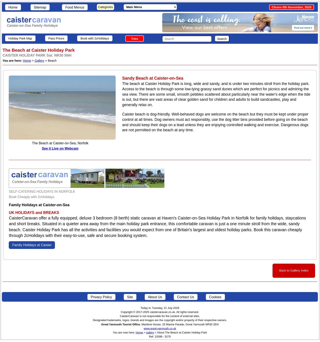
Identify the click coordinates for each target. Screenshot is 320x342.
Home (13, 7)
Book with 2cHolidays (94, 38)
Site (130, 297)
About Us (155, 297)
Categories (105, 7)
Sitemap (40, 7)
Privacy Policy (101, 297)
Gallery (39, 60)
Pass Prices (56, 38)
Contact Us (185, 297)
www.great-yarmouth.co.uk (160, 328)
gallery (150, 332)
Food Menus (74, 7)
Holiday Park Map (20, 38)
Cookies (215, 297)
